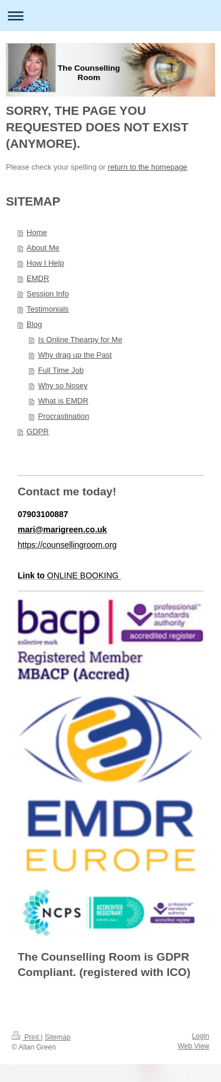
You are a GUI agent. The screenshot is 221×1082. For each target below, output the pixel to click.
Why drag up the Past (75, 354)
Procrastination (64, 416)
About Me (43, 247)
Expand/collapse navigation (110, 15)
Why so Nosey (63, 385)
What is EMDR (63, 400)
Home (37, 232)
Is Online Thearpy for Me (80, 339)
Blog (34, 324)
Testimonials (48, 309)
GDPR (38, 431)
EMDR (38, 278)
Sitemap (58, 1037)
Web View (193, 1046)
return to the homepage (147, 167)
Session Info (48, 293)
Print (26, 1037)
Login (200, 1036)
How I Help (45, 263)
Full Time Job (61, 370)
